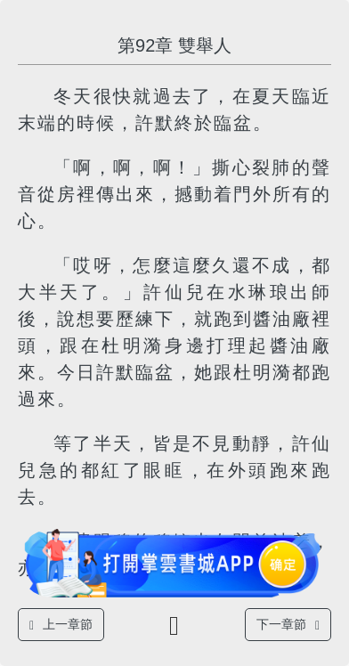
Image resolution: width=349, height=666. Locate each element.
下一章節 (288, 624)
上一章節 (61, 624)
